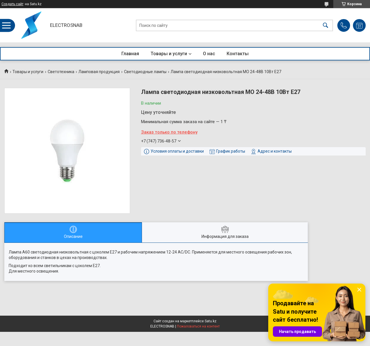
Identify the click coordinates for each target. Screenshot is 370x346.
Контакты (238, 53)
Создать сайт (12, 4)
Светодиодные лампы (145, 71)
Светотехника (61, 71)
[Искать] (325, 25)
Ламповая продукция (99, 71)
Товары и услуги (169, 53)
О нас (209, 53)
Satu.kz (211, 321)
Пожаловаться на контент (198, 326)
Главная (130, 53)
